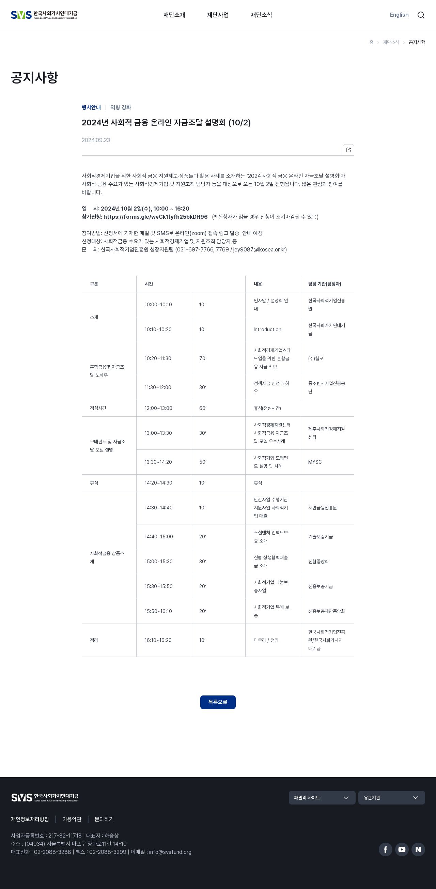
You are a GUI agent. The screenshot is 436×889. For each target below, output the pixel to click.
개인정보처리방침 (30, 819)
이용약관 (71, 819)
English (399, 15)
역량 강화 (121, 107)
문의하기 (104, 819)
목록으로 (218, 702)
